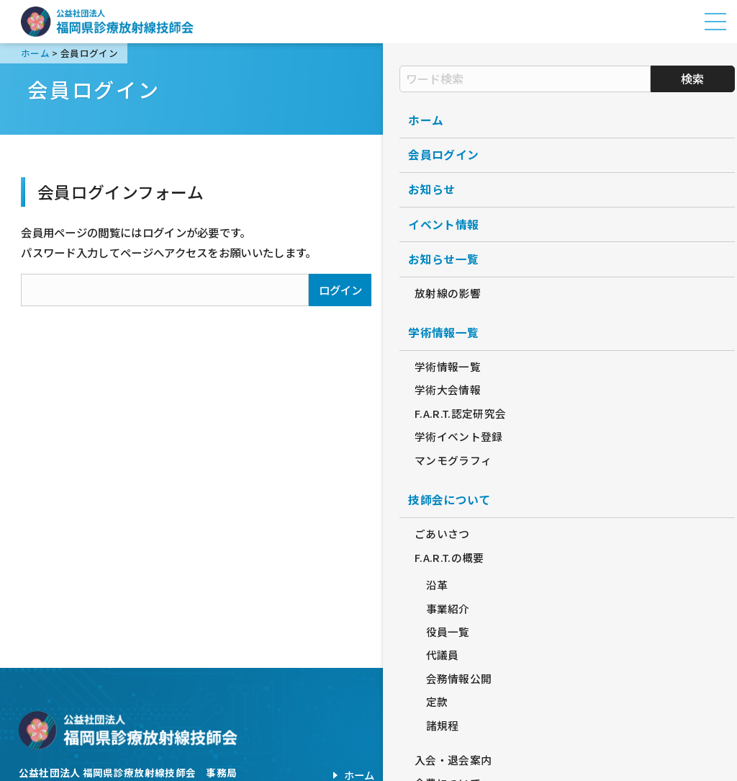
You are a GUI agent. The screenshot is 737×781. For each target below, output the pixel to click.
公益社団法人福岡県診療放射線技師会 (107, 21)
